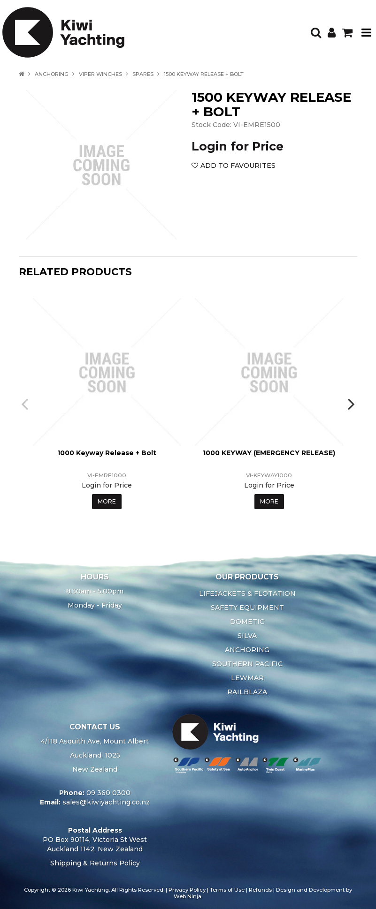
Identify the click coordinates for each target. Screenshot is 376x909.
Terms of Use (227, 889)
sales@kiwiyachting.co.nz (106, 802)
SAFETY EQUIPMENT (247, 607)
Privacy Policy (187, 889)
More (107, 501)
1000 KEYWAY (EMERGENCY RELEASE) (269, 453)
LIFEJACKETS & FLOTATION (247, 593)
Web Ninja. (188, 896)
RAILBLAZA (247, 692)
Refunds (260, 889)
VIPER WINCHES (100, 74)
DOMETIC (247, 621)
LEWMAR (247, 678)
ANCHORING (52, 74)
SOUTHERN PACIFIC (247, 664)
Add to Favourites (238, 165)
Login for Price (238, 146)
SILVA (247, 635)
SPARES (142, 74)
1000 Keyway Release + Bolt (106, 453)
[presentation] (26, 403)
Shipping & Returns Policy (95, 863)
